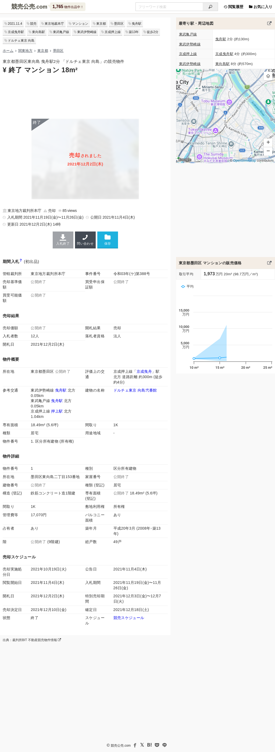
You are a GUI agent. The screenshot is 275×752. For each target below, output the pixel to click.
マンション (80, 24)
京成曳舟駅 (16, 32)
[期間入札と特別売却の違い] (20, 261)
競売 (33, 24)
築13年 (134, 32)
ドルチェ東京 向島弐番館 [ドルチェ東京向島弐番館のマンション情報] (135, 390)
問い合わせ (85, 239)
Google (184, 159)
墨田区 (119, 24)
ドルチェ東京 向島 (21, 40)
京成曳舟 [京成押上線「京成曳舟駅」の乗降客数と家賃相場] (144, 371)
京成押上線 (113, 32)
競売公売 (23, 6)
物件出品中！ (67, 6)
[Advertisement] (85, 95)
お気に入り (260, 6)
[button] (268, 76)
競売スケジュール (128, 618)
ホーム (8, 51)
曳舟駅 (136, 24)
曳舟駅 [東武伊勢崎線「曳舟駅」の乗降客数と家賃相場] (61, 390)
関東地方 (25, 51)
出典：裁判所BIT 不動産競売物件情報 (32, 640)
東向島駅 (38, 32)
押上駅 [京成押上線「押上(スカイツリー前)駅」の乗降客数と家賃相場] (57, 411)
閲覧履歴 (233, 6)
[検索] (210, 6)
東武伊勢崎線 (87, 32)
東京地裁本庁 (54, 24)
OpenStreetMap (244, 160)
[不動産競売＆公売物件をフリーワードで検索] (169, 6)
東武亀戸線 (61, 32)
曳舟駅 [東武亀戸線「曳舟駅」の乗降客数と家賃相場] (57, 401)
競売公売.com (121, 745)
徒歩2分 (152, 32)
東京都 (101, 24)
